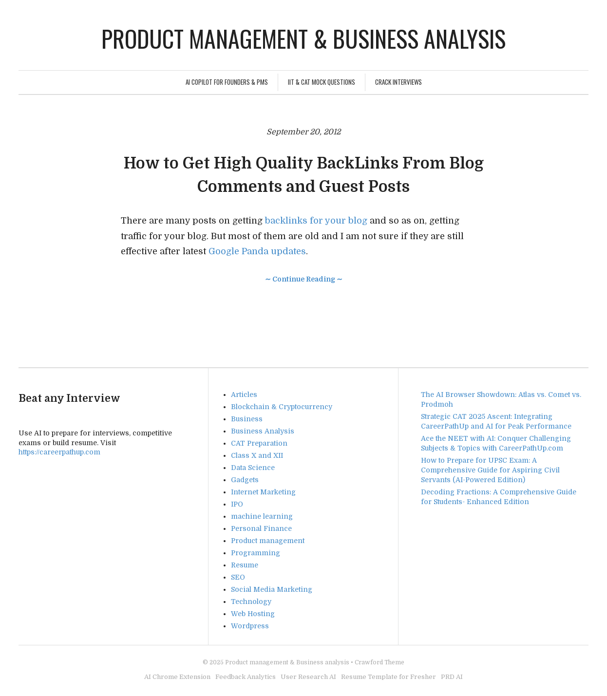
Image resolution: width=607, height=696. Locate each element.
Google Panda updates (257, 251)
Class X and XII (257, 455)
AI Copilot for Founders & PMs (227, 82)
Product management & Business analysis (303, 38)
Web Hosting (253, 614)
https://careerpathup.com (59, 452)
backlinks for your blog (316, 221)
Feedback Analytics (245, 676)
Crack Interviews (398, 82)
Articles (244, 394)
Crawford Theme (379, 662)
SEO (238, 577)
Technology (251, 601)
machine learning (262, 516)
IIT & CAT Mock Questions (321, 82)
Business (247, 419)
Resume (244, 565)
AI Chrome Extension (177, 676)
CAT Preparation (259, 443)
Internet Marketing (263, 492)
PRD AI (452, 676)
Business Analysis (262, 431)
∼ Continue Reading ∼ (303, 279)
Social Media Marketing (271, 589)
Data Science (253, 467)
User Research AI (308, 676)
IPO (237, 504)
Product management (267, 541)
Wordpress (250, 626)
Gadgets (245, 480)
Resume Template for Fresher (388, 676)
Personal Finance (261, 528)
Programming (255, 553)
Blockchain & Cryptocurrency (281, 407)
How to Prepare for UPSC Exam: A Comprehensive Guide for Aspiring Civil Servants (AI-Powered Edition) (490, 470)
